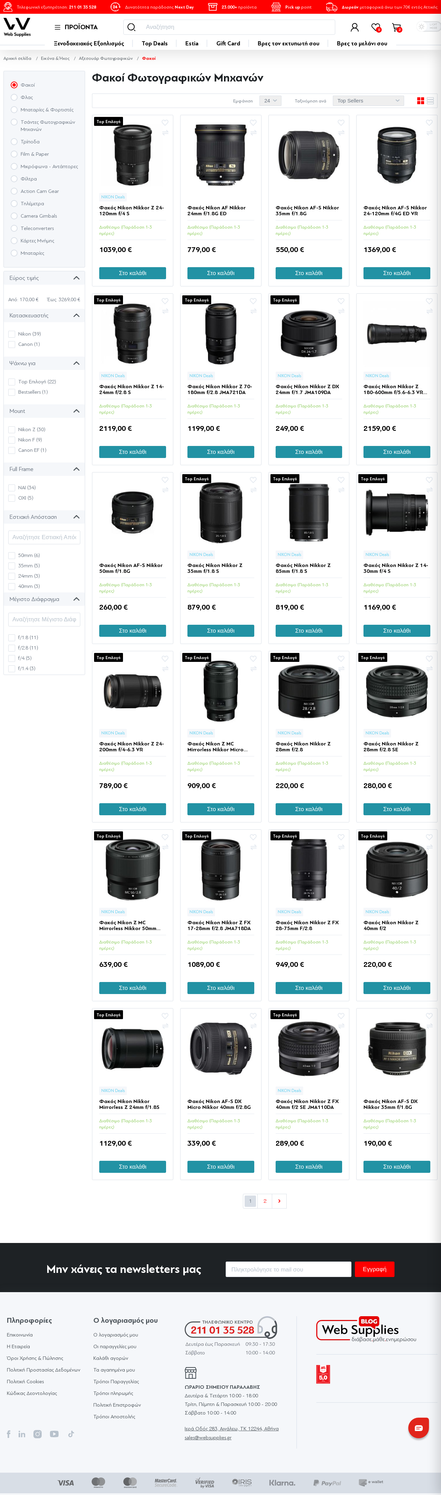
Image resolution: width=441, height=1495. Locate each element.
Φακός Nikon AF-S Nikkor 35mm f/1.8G (307, 211)
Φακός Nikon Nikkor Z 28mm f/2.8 (303, 747)
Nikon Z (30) (31, 430)
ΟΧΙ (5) (25, 498)
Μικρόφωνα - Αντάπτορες (49, 167)
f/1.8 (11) (28, 638)
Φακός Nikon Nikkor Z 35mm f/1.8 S (215, 568)
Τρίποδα (30, 142)
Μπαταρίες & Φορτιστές (47, 110)
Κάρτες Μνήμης (37, 241)
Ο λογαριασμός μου (115, 1335)
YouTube (54, 1434)
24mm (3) (29, 576)
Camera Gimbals (39, 216)
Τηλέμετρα (32, 204)
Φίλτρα (29, 179)
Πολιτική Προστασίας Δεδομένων (43, 1370)
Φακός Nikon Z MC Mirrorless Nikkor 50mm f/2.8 (127, 925)
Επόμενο (279, 1201)
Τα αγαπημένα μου (114, 1370)
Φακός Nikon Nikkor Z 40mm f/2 (391, 925)
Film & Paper (35, 154)
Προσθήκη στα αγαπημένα (165, 123)
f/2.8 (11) (28, 648)
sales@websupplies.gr (208, 1438)
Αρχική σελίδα (17, 58)
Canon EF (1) (32, 450)
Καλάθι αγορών (110, 1358)
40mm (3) (29, 586)
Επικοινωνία (20, 1335)
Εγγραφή (374, 1269)
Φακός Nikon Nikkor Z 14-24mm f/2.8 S (131, 389)
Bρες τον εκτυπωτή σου (288, 43)
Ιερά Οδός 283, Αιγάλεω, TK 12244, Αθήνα (232, 1429)
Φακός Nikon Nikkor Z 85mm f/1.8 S (303, 568)
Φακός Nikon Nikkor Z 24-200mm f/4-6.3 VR (131, 747)
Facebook (8, 1434)
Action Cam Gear (40, 191)
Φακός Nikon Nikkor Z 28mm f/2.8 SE (391, 747)
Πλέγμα (420, 100)
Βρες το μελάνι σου (362, 43)
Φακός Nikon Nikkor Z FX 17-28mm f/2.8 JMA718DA (219, 925)
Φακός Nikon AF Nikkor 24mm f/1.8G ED (216, 211)
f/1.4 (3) (26, 669)
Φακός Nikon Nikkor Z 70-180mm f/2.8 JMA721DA (219, 389)
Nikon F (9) (30, 440)
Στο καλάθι (132, 273)
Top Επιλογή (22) (37, 382)
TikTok (71, 1434)
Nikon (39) (29, 334)
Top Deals (155, 43)
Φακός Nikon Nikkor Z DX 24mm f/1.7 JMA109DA (307, 389)
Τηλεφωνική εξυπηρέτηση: (56, 7)
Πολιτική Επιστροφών (117, 1405)
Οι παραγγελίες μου (114, 1347)
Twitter (22, 1434)
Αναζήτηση (131, 27)
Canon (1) (29, 344)
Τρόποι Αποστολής (114, 1417)
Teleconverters (37, 228)
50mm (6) (29, 555)
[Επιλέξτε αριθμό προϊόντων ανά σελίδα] (270, 101)
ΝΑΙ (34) (27, 488)
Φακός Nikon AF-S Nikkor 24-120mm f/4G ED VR (395, 211)
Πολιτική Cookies (25, 1382)
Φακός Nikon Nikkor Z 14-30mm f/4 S (395, 568)
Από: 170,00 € (23, 300)
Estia (191, 43)
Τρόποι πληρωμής (113, 1393)
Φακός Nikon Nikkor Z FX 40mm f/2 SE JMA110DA (307, 1104)
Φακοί (28, 85)
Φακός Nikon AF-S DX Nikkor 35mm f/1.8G (390, 1104)
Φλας (27, 97)
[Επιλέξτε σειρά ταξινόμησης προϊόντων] (368, 101)
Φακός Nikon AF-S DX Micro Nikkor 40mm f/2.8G (219, 1104)
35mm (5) (29, 566)
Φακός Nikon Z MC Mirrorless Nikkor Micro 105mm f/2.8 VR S (215, 747)
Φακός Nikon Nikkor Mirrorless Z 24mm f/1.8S (129, 1104)
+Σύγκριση (165, 132)
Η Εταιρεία (18, 1347)
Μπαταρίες (32, 253)
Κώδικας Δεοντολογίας (32, 1393)
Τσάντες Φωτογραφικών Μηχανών (48, 125)
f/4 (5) (25, 658)
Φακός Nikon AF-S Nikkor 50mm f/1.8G (131, 568)
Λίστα (430, 100)
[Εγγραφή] (288, 1269)
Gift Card (228, 43)
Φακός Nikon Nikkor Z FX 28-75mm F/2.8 (307, 925)
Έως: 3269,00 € (64, 300)
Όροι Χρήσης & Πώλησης (35, 1358)
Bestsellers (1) (33, 392)
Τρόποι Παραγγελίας (116, 1382)
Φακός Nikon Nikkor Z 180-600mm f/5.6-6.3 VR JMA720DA (393, 389)
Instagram (37, 1434)
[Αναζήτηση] (229, 27)
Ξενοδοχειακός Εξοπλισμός (89, 43)
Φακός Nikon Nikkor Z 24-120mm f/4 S (131, 211)
